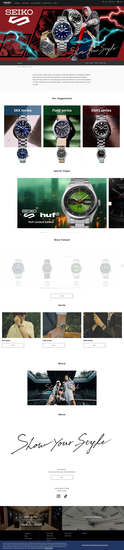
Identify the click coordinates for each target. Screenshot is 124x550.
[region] (62, 545)
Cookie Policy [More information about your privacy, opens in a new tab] (48, 548)
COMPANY (27, 533)
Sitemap (84, 533)
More (62, 477)
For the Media (28, 538)
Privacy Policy (68, 533)
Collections (24, 66)
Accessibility (50, 533)
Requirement (50, 535)
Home (18, 66)
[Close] (121, 545)
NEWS (26, 536)
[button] (105, 2)
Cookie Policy (68, 535)
